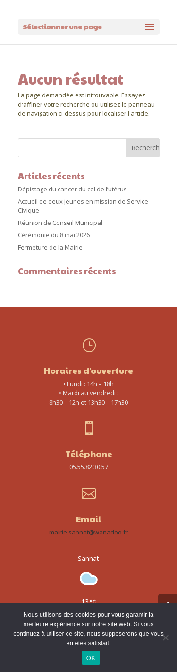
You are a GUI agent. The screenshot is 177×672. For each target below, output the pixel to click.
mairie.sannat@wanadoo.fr (88, 532)
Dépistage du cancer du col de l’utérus (72, 189)
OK (90, 658)
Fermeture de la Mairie (50, 247)
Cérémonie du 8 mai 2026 (54, 235)
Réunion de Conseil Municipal (60, 222)
